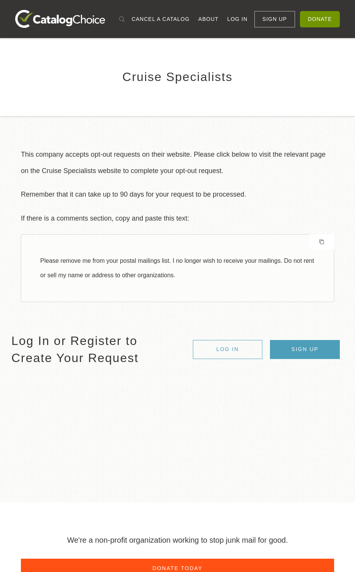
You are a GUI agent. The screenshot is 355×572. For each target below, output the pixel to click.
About (208, 19)
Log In (237, 19)
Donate (320, 19)
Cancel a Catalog (161, 19)
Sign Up (274, 19)
